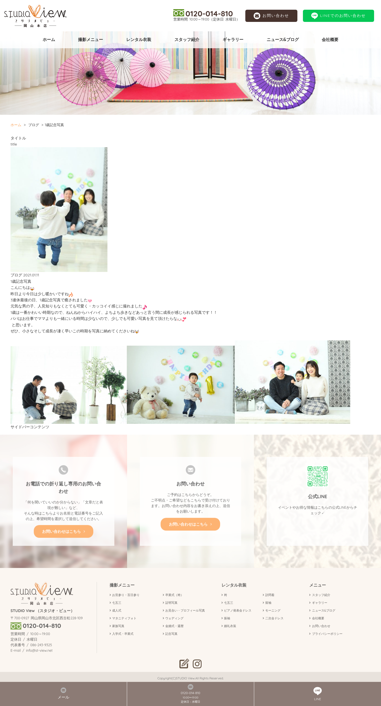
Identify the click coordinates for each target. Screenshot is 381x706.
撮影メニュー (90, 39)
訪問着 (269, 603)
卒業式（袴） (174, 603)
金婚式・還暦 (174, 634)
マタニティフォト (124, 627)
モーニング (272, 619)
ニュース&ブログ (283, 39)
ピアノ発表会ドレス (237, 619)
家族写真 (118, 634)
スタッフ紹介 (186, 39)
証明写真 (171, 611)
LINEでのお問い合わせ (338, 15)
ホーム (49, 39)
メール (63, 693)
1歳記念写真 (21, 281)
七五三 (116, 611)
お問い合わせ (271, 15)
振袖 (227, 627)
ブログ (33, 125)
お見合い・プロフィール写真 (185, 619)
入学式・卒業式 (122, 642)
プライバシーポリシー (327, 642)
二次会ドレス (274, 627)
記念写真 (171, 642)
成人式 (116, 619)
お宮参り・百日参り (126, 603)
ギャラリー (233, 39)
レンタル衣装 (138, 39)
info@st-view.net (39, 658)
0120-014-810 (203, 13)
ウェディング (174, 627)
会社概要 (330, 39)
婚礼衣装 (230, 634)
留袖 (268, 611)
